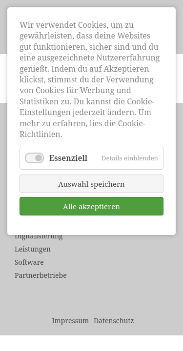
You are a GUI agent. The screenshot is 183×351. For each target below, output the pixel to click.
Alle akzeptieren (91, 206)
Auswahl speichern (91, 184)
